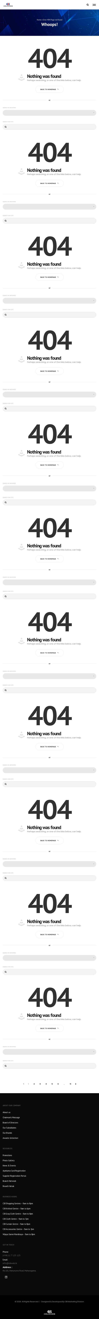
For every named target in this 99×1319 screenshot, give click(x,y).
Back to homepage (49, 90)
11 (70, 1084)
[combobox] (49, 113)
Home (39, 20)
